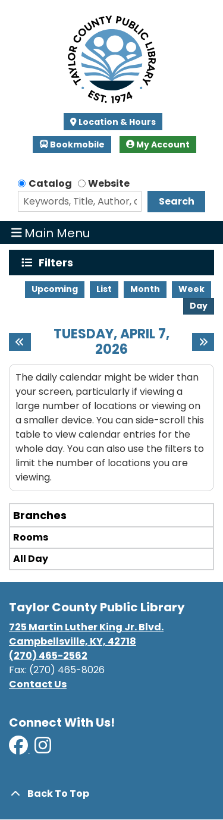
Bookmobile (72, 144)
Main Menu (50, 232)
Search (176, 201)
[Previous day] (20, 342)
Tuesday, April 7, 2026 (111, 342)
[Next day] (203, 342)
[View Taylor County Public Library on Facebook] (19, 749)
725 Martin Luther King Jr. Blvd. (86, 627)
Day (199, 306)
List (104, 289)
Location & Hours (116, 122)
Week (191, 289)
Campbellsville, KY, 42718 (72, 641)
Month (145, 289)
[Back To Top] (111, 794)
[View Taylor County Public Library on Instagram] (42, 749)
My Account (158, 144)
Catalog (50, 183)
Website (109, 183)
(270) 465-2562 (48, 655)
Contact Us (38, 684)
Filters (58, 262)
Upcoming (55, 289)
